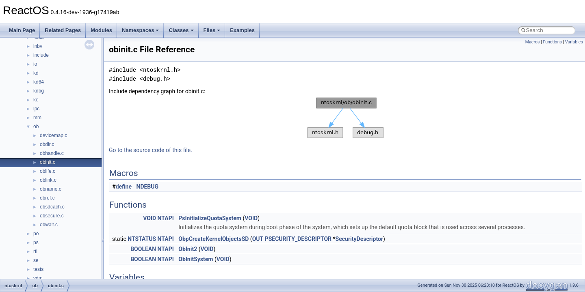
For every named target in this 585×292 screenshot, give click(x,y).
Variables (574, 42)
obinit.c (47, 162)
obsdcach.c (52, 207)
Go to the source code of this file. (150, 150)
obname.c (50, 189)
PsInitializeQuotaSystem (209, 218)
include (41, 55)
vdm (38, 278)
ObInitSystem (195, 259)
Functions (552, 42)
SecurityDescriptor (359, 239)
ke (36, 100)
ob (36, 126)
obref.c (47, 198)
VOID (149, 218)
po (36, 233)
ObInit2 (187, 249)
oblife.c (47, 171)
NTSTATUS (142, 239)
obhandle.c (52, 153)
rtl (35, 251)
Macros (532, 42)
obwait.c (49, 225)
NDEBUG (147, 186)
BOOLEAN (143, 249)
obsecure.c (52, 216)
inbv (37, 46)
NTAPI (166, 218)
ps (36, 242)
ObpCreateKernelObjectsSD (213, 239)
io (35, 64)
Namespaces (140, 30)
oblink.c (48, 180)
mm (37, 117)
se (36, 260)
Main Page (22, 30)
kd (36, 73)
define (124, 186)
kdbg (38, 91)
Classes (181, 30)
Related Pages (63, 30)
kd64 (38, 82)
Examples (242, 30)
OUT (258, 239)
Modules (101, 30)
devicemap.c (53, 135)
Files (212, 30)
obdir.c (47, 144)
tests (38, 269)
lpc (36, 109)
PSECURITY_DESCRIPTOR (298, 239)
